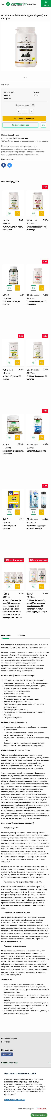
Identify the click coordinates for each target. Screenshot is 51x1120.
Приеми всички (39, 1115)
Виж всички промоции (20, 125)
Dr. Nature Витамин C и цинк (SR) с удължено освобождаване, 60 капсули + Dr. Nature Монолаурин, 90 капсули (37, 606)
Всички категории (9, 1062)
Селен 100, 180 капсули (36, 451)
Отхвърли (41, 1108)
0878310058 (31, 4)
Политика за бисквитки (14, 1099)
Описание (5, 635)
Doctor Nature (13, 135)
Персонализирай (26, 1108)
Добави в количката (24, 119)
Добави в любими (44, 125)
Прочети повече (8, 159)
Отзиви (21, 635)
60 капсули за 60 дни (19, 138)
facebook (7, 1054)
